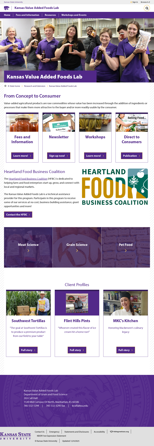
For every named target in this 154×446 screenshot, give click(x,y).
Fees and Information (22, 139)
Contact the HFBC (18, 214)
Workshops (95, 136)
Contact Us (39, 431)
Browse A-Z (145, 2)
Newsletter (59, 136)
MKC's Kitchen (125, 320)
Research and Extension (34, 86)
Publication (131, 155)
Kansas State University (13, 2)
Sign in (135, 2)
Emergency (54, 431)
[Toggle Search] (147, 8)
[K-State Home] (6, 8)
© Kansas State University (46, 441)
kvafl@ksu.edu (80, 405)
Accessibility (99, 431)
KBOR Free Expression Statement (51, 436)
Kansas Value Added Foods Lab (37, 8)
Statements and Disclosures (76, 431)
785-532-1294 (31, 405)
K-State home (12, 86)
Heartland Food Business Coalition (28, 178)
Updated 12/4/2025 (70, 441)
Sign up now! (58, 155)
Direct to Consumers (132, 139)
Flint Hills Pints (77, 320)
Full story (28, 350)
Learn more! (22, 155)
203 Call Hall (31, 398)
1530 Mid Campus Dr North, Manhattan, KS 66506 (51, 401)
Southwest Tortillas (28, 320)
